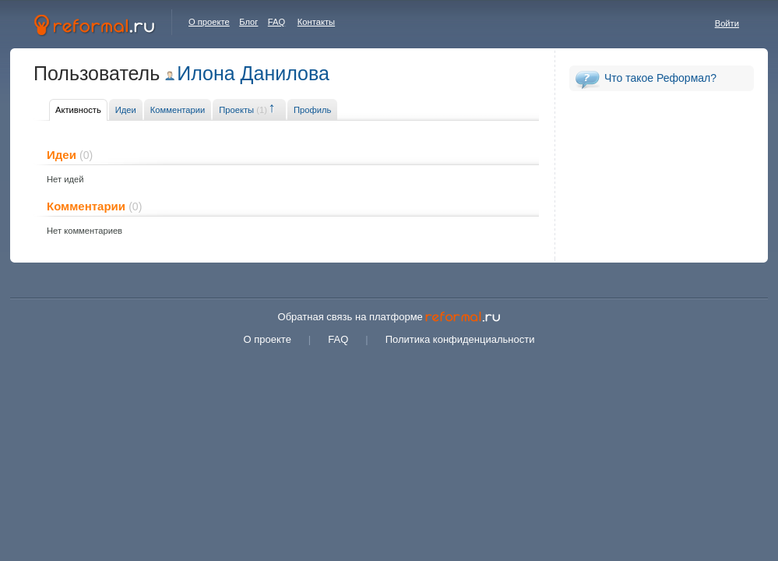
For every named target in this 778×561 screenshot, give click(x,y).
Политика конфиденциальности (460, 339)
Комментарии (177, 110)
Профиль (312, 110)
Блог (248, 21)
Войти (727, 23)
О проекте (209, 21)
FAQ (276, 21)
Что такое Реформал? (660, 78)
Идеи (125, 110)
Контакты (316, 21)
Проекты (243, 110)
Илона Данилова (253, 73)
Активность (78, 110)
